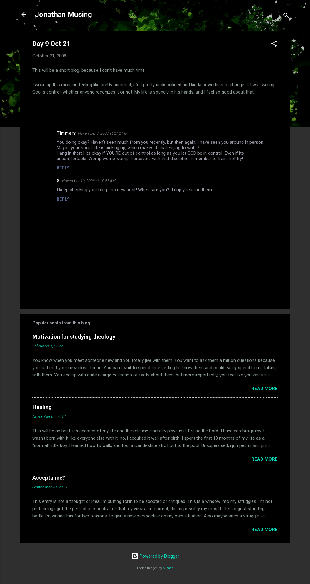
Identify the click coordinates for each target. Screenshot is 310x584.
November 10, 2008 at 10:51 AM (89, 181)
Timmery (66, 133)
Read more (264, 388)
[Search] (286, 16)
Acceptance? (48, 477)
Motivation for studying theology (73, 336)
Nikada (168, 568)
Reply (63, 168)
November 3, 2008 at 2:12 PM (102, 133)
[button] (274, 44)
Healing (42, 407)
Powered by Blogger (155, 556)
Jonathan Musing (63, 14)
